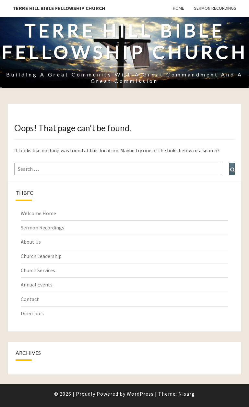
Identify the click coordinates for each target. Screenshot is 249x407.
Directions (32, 313)
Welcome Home (38, 213)
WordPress (140, 393)
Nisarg (186, 393)
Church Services (38, 270)
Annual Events (37, 284)
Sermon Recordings (215, 8)
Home (178, 8)
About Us (31, 241)
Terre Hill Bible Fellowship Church (59, 8)
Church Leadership (41, 256)
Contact (30, 299)
